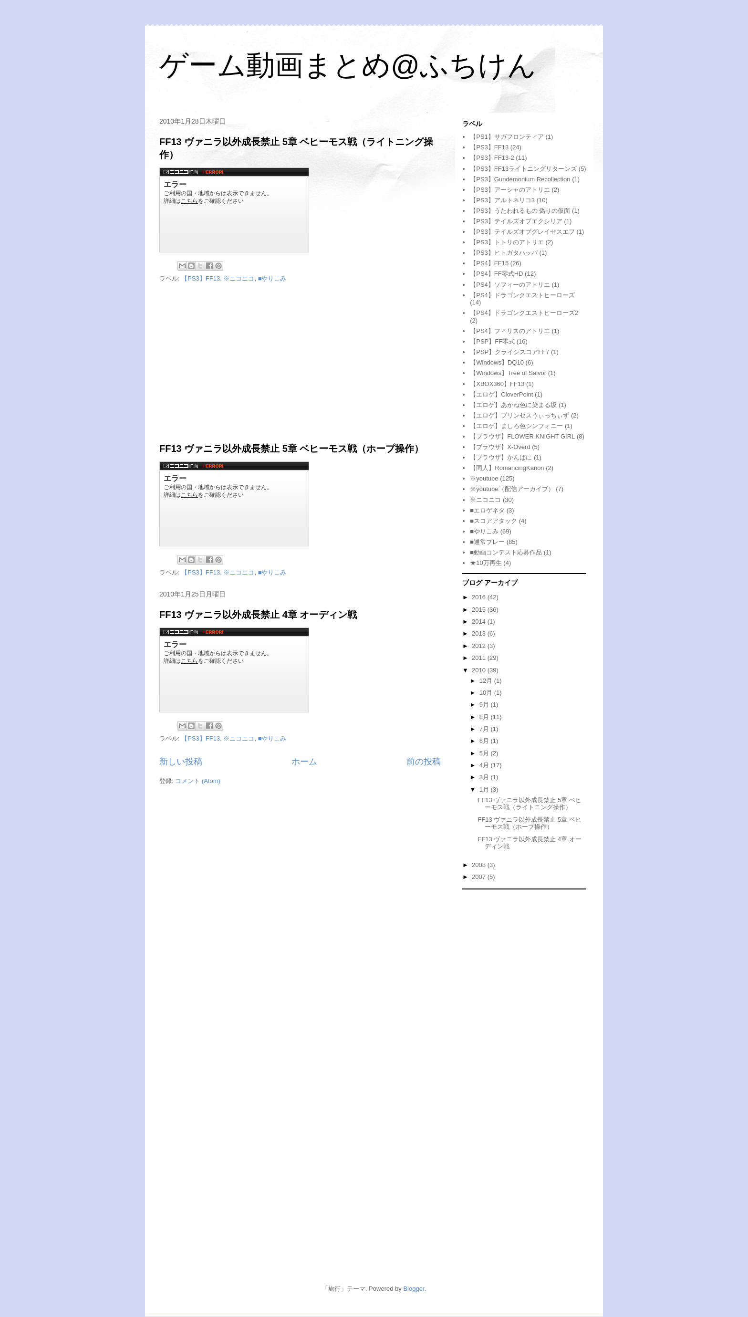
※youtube (484, 478)
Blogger (413, 1288)
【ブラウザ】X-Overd (500, 446)
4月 (485, 765)
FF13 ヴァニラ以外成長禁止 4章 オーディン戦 (258, 614)
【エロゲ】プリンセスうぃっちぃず (519, 415)
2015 (480, 609)
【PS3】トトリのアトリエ (507, 242)
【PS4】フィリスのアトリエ (510, 330)
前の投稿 (423, 761)
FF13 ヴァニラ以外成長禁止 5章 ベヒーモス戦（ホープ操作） (291, 448)
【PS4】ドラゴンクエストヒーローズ (522, 295)
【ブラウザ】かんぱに (501, 457)
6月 (485, 740)
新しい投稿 (180, 761)
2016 (480, 597)
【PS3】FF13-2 (492, 157)
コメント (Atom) (197, 780)
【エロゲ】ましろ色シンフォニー (516, 425)
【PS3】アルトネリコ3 (502, 200)
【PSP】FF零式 (492, 341)
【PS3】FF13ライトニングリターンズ (523, 168)
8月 (485, 717)
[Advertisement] (300, 363)
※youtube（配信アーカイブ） (512, 488)
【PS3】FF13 (200, 278)
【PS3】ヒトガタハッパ (504, 252)
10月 (486, 692)
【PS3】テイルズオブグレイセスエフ (522, 231)
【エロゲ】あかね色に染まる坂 (513, 404)
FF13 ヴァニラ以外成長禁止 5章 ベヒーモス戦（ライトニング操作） (529, 803)
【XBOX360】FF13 (497, 383)
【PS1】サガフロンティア (507, 136)
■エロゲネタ (487, 510)
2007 (480, 876)
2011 (480, 657)
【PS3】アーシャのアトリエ (510, 189)
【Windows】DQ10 (497, 362)
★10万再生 (485, 562)
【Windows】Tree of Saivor (508, 372)
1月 (485, 789)
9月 (485, 704)
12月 (486, 680)
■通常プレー (487, 541)
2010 (480, 670)
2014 (480, 621)
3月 (485, 777)
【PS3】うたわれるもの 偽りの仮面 (520, 210)
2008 (480, 864)
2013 (480, 633)
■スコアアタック (493, 520)
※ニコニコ (238, 278)
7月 (485, 728)
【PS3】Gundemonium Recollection (520, 179)
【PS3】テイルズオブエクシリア (516, 221)
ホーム (304, 761)
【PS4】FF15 (489, 263)
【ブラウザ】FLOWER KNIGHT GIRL (522, 436)
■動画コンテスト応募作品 (506, 552)
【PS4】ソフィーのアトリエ (510, 284)
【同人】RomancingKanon (507, 467)
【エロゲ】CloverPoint (501, 394)
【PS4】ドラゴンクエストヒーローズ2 (524, 312)
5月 (485, 753)
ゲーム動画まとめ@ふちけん (347, 65)
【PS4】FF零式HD (496, 273)
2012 (480, 645)
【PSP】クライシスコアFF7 (509, 351)
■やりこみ (272, 278)
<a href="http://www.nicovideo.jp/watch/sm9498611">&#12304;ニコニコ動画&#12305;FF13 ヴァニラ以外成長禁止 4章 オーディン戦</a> (234, 669)
